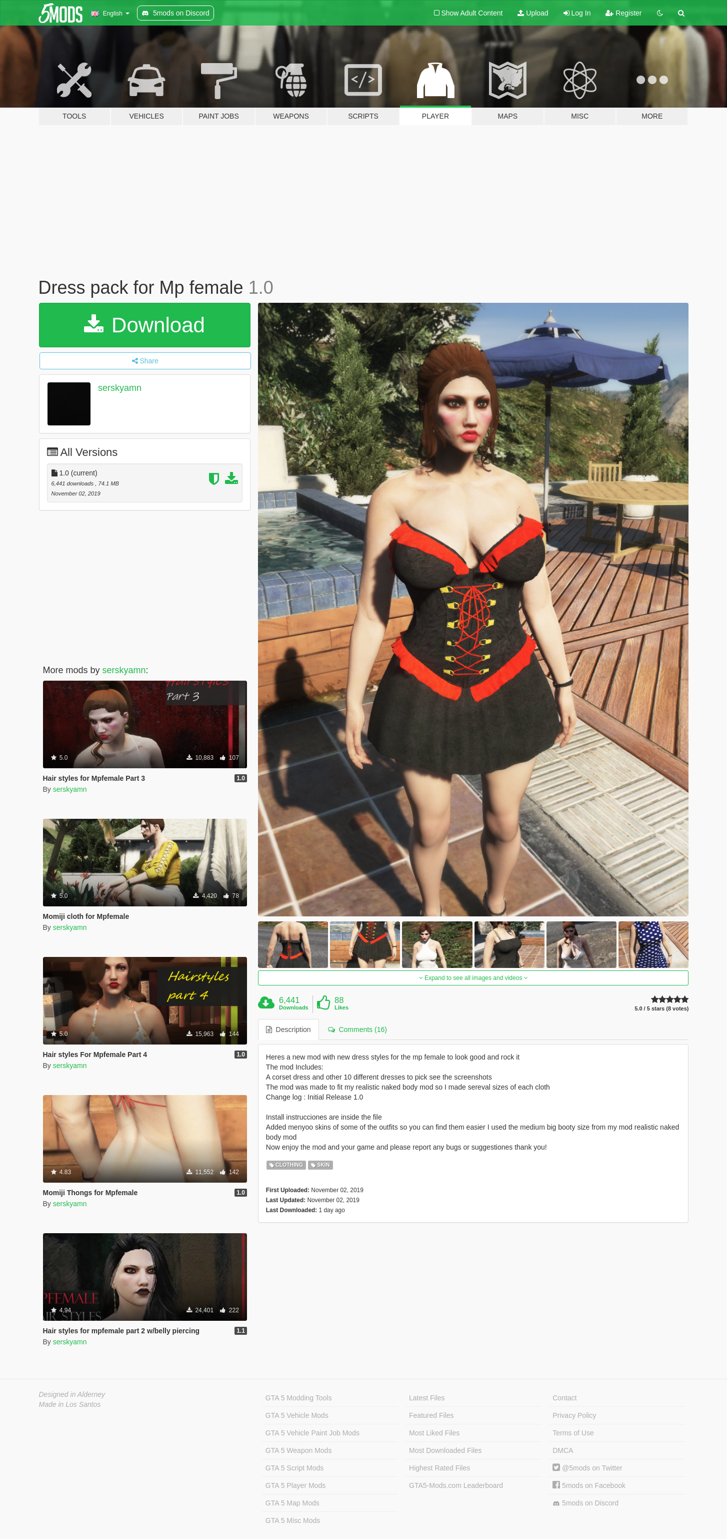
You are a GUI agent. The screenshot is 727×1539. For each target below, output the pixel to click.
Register (624, 13)
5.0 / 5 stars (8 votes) (661, 1008)
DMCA (562, 1450)
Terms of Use (573, 1433)
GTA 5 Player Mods (296, 1485)
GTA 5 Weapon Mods (299, 1450)
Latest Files (427, 1398)
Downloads (293, 1007)
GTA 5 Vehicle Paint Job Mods (313, 1433)
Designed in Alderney (72, 1394)
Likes (341, 1007)
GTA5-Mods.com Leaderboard (456, 1485)
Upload (533, 13)
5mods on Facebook (589, 1485)
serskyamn (120, 388)
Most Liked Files (434, 1433)
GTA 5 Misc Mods (293, 1520)
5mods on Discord (585, 1503)
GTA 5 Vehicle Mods (297, 1415)
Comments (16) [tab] (357, 1029)
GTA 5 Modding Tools (299, 1398)
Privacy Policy (574, 1415)
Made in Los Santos (70, 1404)
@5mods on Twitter (587, 1467)
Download (144, 325)
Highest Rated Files (439, 1468)
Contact (564, 1398)
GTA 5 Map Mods (293, 1503)
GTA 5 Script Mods (295, 1468)
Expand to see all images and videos (473, 977)
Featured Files (431, 1415)
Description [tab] (288, 1029)
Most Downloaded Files (445, 1450)
